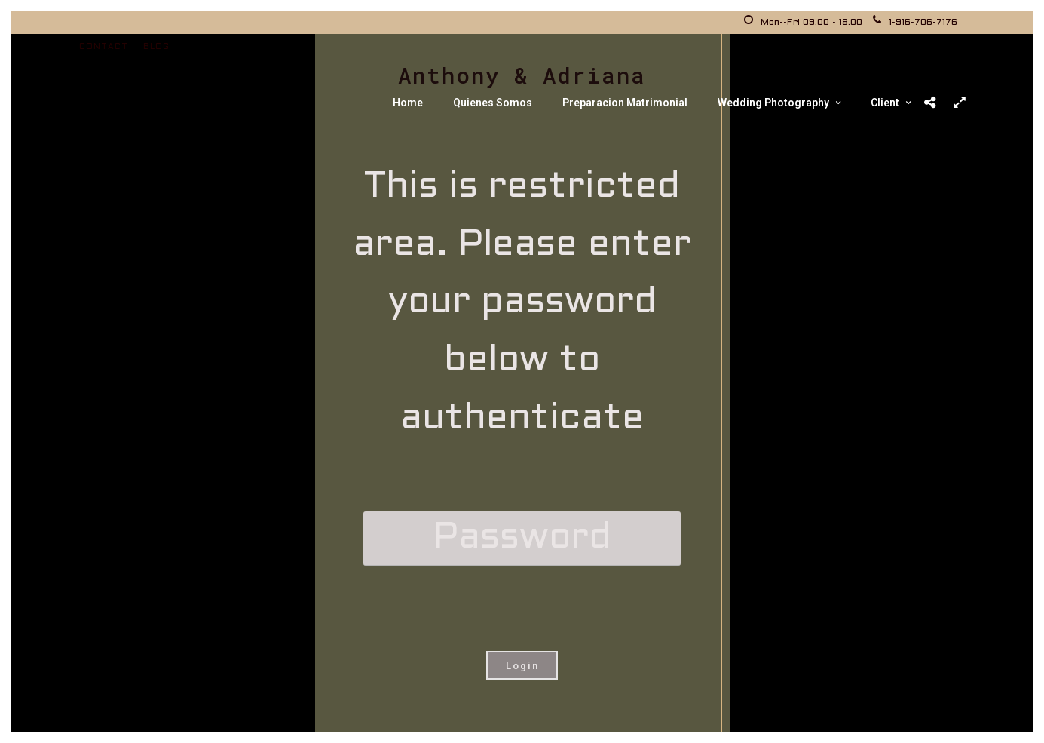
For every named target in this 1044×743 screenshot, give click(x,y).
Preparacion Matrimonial (624, 103)
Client (885, 103)
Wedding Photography (773, 103)
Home (408, 103)
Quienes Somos (492, 103)
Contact (103, 47)
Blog (156, 47)
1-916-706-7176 (915, 22)
